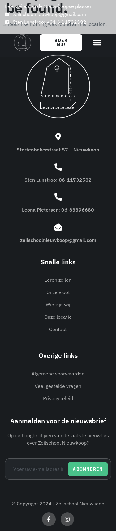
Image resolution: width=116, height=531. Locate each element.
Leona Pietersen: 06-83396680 (58, 210)
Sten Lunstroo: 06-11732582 (58, 180)
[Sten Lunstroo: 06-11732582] (58, 167)
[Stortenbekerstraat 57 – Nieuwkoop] (58, 136)
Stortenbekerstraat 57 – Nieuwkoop (58, 150)
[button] (97, 42)
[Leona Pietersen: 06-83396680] (58, 197)
